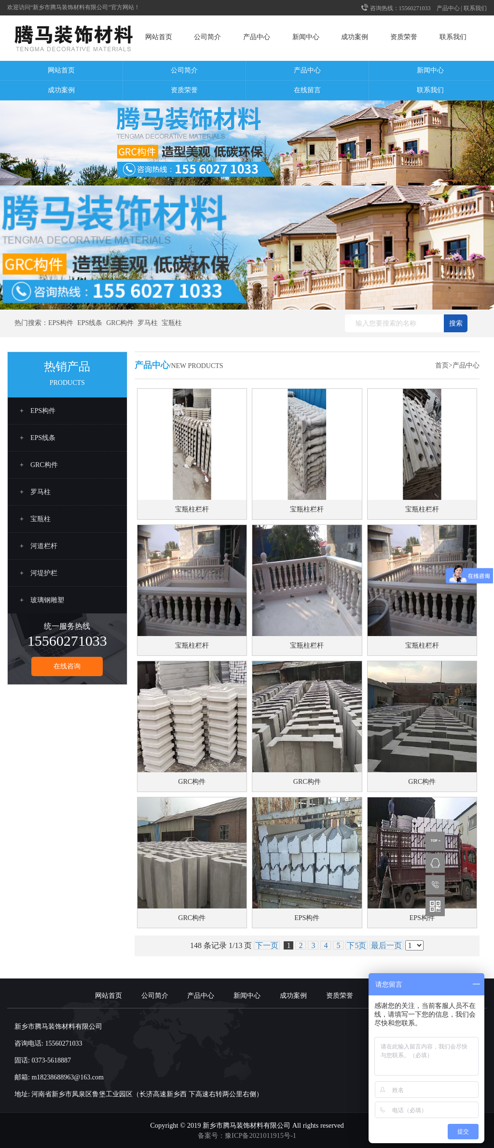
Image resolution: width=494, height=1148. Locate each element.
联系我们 (475, 8)
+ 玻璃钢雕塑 (42, 600)
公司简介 (207, 37)
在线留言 (307, 90)
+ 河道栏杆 (38, 546)
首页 (442, 365)
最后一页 (386, 945)
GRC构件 (120, 322)
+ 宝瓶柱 (35, 519)
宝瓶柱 (172, 322)
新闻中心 (305, 37)
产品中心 (448, 8)
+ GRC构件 (39, 464)
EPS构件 (60, 322)
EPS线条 (89, 322)
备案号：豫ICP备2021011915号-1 (247, 1135)
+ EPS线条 (37, 437)
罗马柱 (147, 322)
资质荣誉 (403, 37)
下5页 (356, 945)
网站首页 (158, 37)
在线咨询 (67, 666)
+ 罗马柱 (35, 492)
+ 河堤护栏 (38, 573)
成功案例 (354, 37)
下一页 (266, 945)
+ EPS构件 (37, 410)
